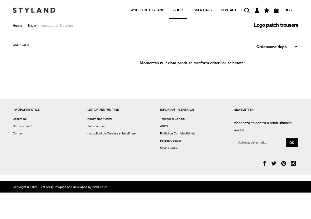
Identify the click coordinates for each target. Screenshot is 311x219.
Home (17, 25)
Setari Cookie (169, 148)
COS (288, 10)
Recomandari (95, 126)
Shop (32, 25)
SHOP (178, 10)
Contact (18, 133)
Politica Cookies (170, 141)
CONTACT (229, 10)
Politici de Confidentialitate (177, 133)
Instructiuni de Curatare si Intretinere (111, 133)
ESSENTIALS (202, 10)
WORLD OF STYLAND (147, 10)
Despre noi (20, 119)
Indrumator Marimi (99, 119)
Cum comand (22, 126)
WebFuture (99, 187)
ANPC (164, 126)
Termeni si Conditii (172, 119)
